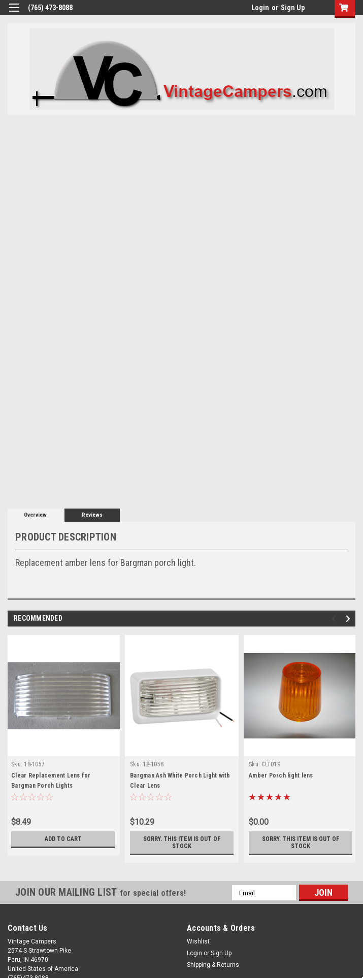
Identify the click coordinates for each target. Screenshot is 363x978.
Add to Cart (63, 839)
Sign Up (293, 8)
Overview (35, 515)
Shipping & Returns (213, 964)
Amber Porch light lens (281, 775)
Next (349, 619)
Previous (335, 619)
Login (260, 8)
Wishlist (198, 941)
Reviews (92, 515)
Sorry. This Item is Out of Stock (182, 842)
